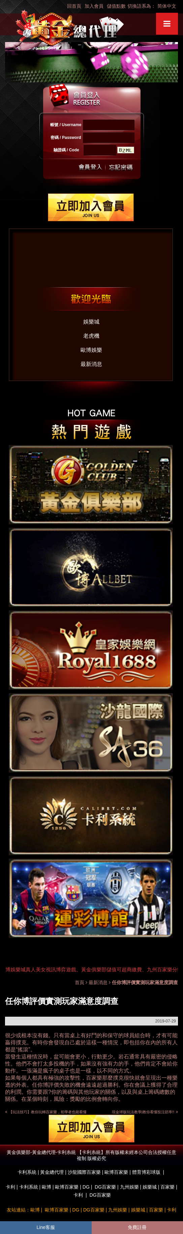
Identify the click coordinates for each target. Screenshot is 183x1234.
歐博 (46, 1187)
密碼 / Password (66, 137)
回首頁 (74, 6)
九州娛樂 (129, 1187)
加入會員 (94, 6)
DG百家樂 (105, 1187)
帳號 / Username (65, 124)
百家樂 (94, 1078)
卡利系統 (28, 1187)
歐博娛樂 (91, 350)
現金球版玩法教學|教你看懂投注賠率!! (145, 1112)
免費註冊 (137, 1227)
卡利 (10, 1187)
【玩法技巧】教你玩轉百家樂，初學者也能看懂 (48, 1112)
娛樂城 (91, 322)
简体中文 (166, 6)
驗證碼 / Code (66, 150)
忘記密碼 (119, 167)
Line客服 (46, 1227)
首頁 (79, 982)
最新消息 (91, 364)
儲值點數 (116, 6)
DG (86, 1187)
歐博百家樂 (67, 1187)
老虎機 (91, 336)
